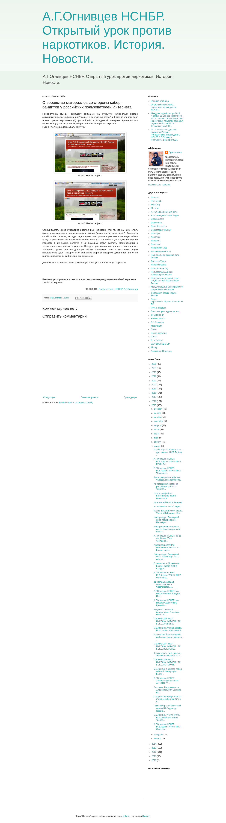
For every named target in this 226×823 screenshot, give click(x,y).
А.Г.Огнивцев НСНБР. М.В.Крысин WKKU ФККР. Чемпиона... (167, 471)
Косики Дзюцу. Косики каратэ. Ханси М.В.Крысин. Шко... (168, 512)
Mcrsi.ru (155, 208)
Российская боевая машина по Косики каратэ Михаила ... (168, 637)
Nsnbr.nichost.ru (158, 265)
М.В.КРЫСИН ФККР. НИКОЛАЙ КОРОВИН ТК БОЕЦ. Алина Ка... (167, 621)
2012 (154, 752)
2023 (154, 372)
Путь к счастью (158, 308)
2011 (154, 756)
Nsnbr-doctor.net (159, 248)
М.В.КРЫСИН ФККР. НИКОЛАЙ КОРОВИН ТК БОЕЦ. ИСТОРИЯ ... (167, 662)
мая (156, 438)
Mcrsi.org (155, 204)
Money (154, 347)
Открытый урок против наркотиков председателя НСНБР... (163, 107)
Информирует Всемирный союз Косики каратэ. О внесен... (166, 557)
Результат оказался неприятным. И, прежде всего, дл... (167, 612)
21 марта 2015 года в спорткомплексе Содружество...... (164, 584)
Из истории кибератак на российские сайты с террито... (166, 486)
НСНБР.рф (156, 201)
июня (157, 434)
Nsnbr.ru (155, 197)
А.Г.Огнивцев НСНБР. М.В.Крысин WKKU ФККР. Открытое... (167, 727)
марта (157, 446)
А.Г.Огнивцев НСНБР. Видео (165, 215)
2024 (154, 368)
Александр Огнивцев (161, 351)
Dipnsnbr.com (157, 219)
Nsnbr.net (155, 240)
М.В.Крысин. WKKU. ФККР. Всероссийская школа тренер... (167, 717)
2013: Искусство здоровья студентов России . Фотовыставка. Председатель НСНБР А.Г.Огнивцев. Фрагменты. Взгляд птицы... (165, 134)
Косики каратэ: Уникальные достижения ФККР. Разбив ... (168, 452)
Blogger (146, 816)
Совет (154, 329)
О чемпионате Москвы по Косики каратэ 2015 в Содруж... (166, 566)
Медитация (156, 326)
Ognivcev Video (158, 261)
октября (158, 417)
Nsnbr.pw (155, 233)
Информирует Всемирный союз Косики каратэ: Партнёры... (166, 520)
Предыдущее (130, 397)
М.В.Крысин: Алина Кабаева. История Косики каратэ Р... (168, 629)
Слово (154, 336)
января (158, 738)
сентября (159, 421)
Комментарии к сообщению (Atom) (76, 402)
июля (157, 429)
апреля (158, 442)
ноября (158, 413)
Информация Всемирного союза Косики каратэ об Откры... (167, 529)
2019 (154, 388)
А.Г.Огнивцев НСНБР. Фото (164, 212)
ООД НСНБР (157, 315)
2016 (154, 401)
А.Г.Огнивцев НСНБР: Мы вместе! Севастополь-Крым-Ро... (166, 603)
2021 (154, 380)
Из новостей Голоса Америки (168, 502)
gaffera (126, 816)
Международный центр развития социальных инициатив (167, 288)
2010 (154, 760)
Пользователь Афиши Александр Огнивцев (162, 273)
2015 (154, 405)
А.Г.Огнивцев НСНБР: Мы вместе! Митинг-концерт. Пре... (167, 593)
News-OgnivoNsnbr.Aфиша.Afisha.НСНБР (167, 302)
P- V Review (157, 340)
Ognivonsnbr (175, 152)
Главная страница (90, 397)
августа (158, 425)
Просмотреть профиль (159, 184)
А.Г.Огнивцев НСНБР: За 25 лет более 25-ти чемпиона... (167, 538)
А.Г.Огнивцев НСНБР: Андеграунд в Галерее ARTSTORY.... (166, 681)
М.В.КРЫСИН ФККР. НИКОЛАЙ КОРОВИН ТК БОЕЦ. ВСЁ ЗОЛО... (167, 646)
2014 (154, 744)
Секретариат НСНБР (161, 230)
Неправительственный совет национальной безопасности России (165, 281)
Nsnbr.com (156, 244)
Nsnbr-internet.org (159, 268)
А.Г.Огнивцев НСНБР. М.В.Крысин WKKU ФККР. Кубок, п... (167, 461)
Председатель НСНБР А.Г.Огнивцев (118, 289)
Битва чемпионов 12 (161, 251)
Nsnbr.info (155, 237)
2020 (154, 384)
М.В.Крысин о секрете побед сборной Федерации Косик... (168, 671)
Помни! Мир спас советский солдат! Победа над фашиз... (167, 708)
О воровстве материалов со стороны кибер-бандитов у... (167, 699)
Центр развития (158, 333)
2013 (154, 748)
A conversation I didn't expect (167, 506)
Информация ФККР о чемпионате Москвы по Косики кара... (166, 547)
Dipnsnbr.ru (156, 222)
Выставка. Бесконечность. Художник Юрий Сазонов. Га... (168, 690)
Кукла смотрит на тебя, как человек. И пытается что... (168, 478)
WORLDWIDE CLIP (160, 344)
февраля (158, 734)
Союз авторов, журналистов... (165, 311)
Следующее (49, 397)
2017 (154, 397)
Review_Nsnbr (158, 318)
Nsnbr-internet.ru (159, 226)
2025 (154, 364)
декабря (158, 409)
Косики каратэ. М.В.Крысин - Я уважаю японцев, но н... (168, 654)
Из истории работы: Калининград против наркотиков (165, 496)
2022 (154, 376)
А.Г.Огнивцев (157, 322)
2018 (154, 393)
